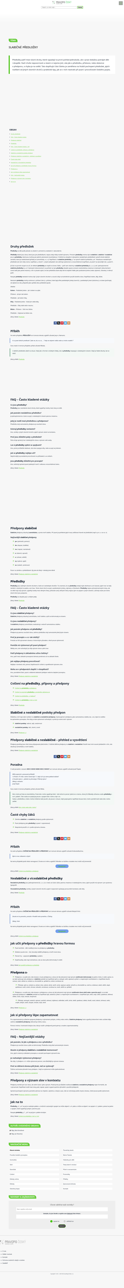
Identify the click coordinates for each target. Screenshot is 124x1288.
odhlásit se (69, 1221)
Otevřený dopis (15, 1189)
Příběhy (65, 1179)
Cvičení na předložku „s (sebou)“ (25, 696)
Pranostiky (66, 1174)
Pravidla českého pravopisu (18, 1155)
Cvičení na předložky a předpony (28, 871)
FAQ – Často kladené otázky (18, 137)
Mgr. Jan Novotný (16, 1134)
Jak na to (13, 181)
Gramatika (13, 1160)
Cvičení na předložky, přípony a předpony (22, 150)
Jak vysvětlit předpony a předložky (29, 965)
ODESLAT (62, 1226)
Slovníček (13, 1169)
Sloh (11, 1165)
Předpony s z (22, 733)
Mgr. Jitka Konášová (17, 1130)
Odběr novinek (7, 1254)
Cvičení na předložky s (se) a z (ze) (29, 1116)
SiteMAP (5, 1263)
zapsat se (56, 1221)
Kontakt (65, 1189)
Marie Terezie (67, 1155)
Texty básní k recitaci (69, 1165)
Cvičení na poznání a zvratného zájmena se (32, 692)
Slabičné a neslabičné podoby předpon (22, 153)
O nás (4, 1251)
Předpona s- (14, 169)
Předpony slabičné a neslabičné (28, 574)
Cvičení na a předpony (25, 688)
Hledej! (80, 7)
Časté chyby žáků (16, 159)
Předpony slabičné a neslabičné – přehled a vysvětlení (26, 156)
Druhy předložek (15, 134)
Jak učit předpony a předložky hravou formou (23, 166)
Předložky (13, 143)
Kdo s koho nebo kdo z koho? (27, 807)
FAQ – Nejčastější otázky (17, 175)
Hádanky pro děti (68, 1160)
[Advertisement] (51, 23)
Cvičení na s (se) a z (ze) (26, 700)
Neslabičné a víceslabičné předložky (21, 162)
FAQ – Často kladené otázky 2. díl (20, 146)
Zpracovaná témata (69, 1184)
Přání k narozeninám (69, 1169)
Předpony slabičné (16, 140)
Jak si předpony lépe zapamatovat (20, 172)
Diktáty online (14, 1179)
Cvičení (12, 1174)
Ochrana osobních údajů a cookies (13, 1260)
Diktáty (12, 1184)
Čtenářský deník (68, 1150)
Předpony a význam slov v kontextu (21, 178)
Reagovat (62, 866)
